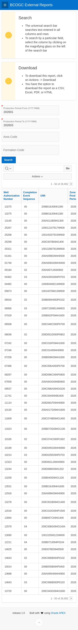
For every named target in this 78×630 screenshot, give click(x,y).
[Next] (71, 184)
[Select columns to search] (9, 168)
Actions (37, 176)
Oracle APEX (58, 623)
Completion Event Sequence (30, 195)
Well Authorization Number (12, 195)
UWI (42, 195)
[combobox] (30, 110)
